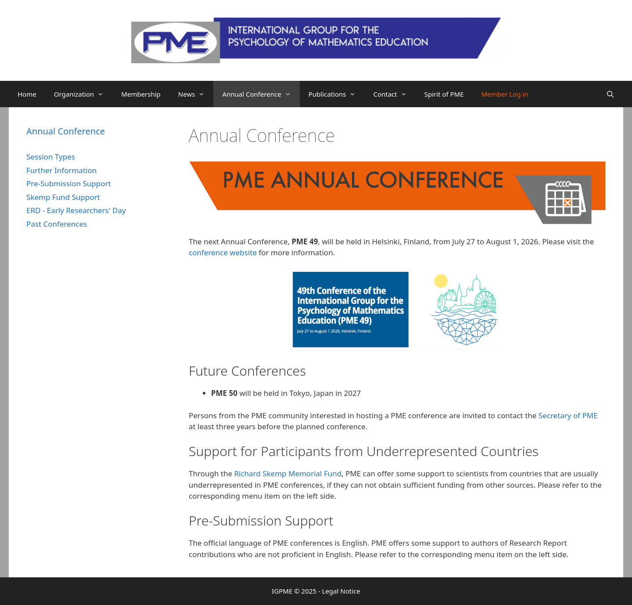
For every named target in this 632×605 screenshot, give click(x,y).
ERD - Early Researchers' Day (76, 210)
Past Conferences (56, 224)
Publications (337, 94)
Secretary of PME (568, 415)
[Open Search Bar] (610, 94)
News (196, 94)
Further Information (61, 170)
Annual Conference (260, 94)
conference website (223, 252)
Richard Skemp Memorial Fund (287, 473)
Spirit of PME (444, 94)
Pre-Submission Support (68, 183)
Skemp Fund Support (63, 197)
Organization (83, 94)
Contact (394, 94)
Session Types (50, 157)
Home (27, 94)
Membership (141, 94)
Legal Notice (341, 591)
